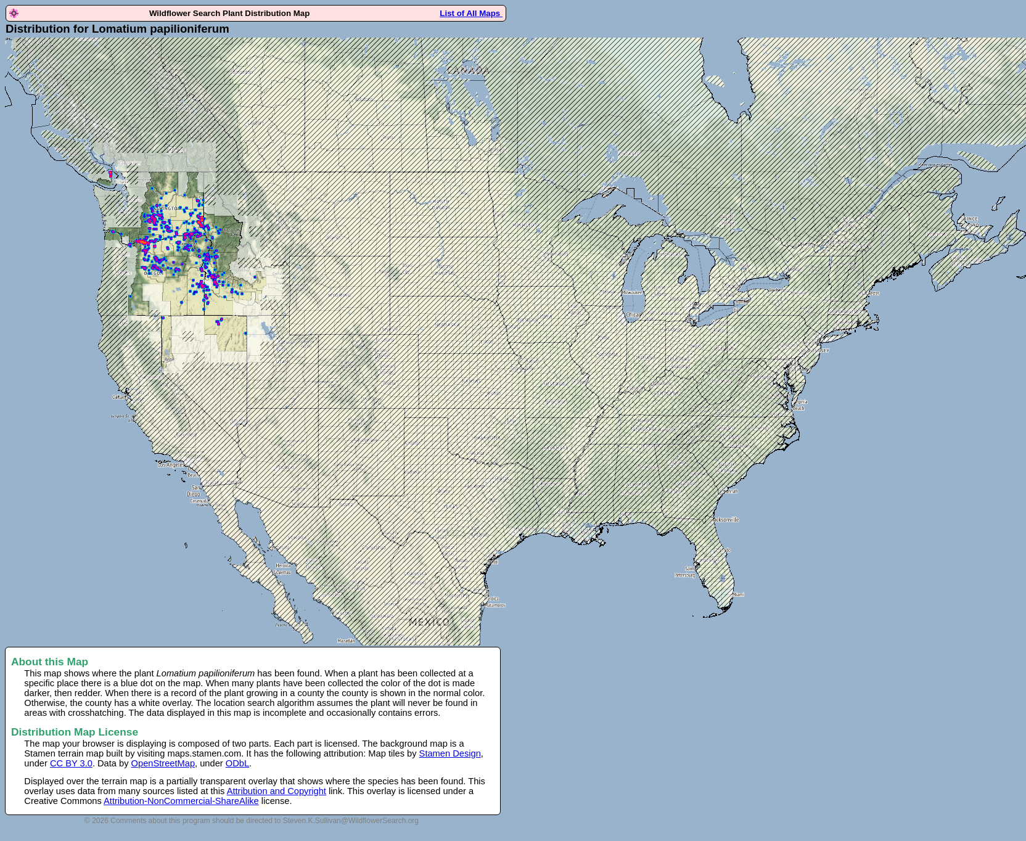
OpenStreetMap (163, 763)
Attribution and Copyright (276, 791)
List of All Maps (471, 13)
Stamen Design (450, 753)
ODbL (237, 763)
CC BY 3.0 (71, 763)
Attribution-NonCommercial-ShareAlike (181, 801)
